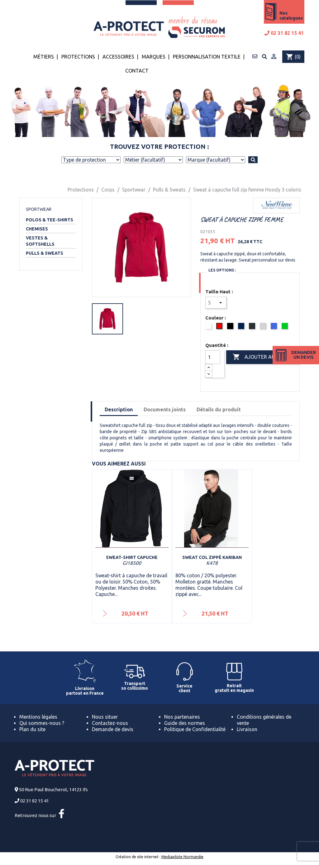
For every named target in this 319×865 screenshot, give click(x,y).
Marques (153, 56)
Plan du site (32, 729)
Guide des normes (184, 723)
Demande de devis (112, 729)
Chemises (37, 228)
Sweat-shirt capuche (132, 557)
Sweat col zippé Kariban (212, 557)
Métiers (43, 56)
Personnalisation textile (206, 56)
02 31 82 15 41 (284, 33)
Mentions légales (38, 717)
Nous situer (105, 717)
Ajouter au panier (263, 357)
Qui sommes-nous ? (41, 723)
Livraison (247, 729)
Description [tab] (119, 409)
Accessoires (118, 56)
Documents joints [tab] (165, 409)
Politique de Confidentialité (195, 729)
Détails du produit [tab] (219, 409)
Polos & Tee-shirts (49, 219)
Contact (137, 70)
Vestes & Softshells (40, 241)
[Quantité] (212, 357)
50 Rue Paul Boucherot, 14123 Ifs (53, 789)
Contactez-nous (110, 723)
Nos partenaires (182, 717)
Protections (78, 56)
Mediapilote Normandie (182, 857)
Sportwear (38, 209)
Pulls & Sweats (44, 253)
